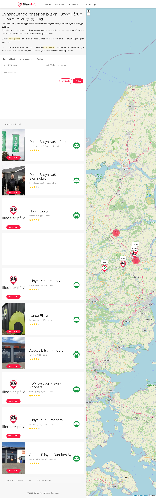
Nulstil (66, 81)
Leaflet (135, 497)
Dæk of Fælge (90, 5)
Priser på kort (9, 59)
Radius (40, 59)
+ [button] (88, 11)
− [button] (88, 14)
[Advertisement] (43, 101)
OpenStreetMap (144, 497)
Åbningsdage (26, 59)
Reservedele (74, 5)
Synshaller (59, 5)
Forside (48, 5)
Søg (78, 81)
